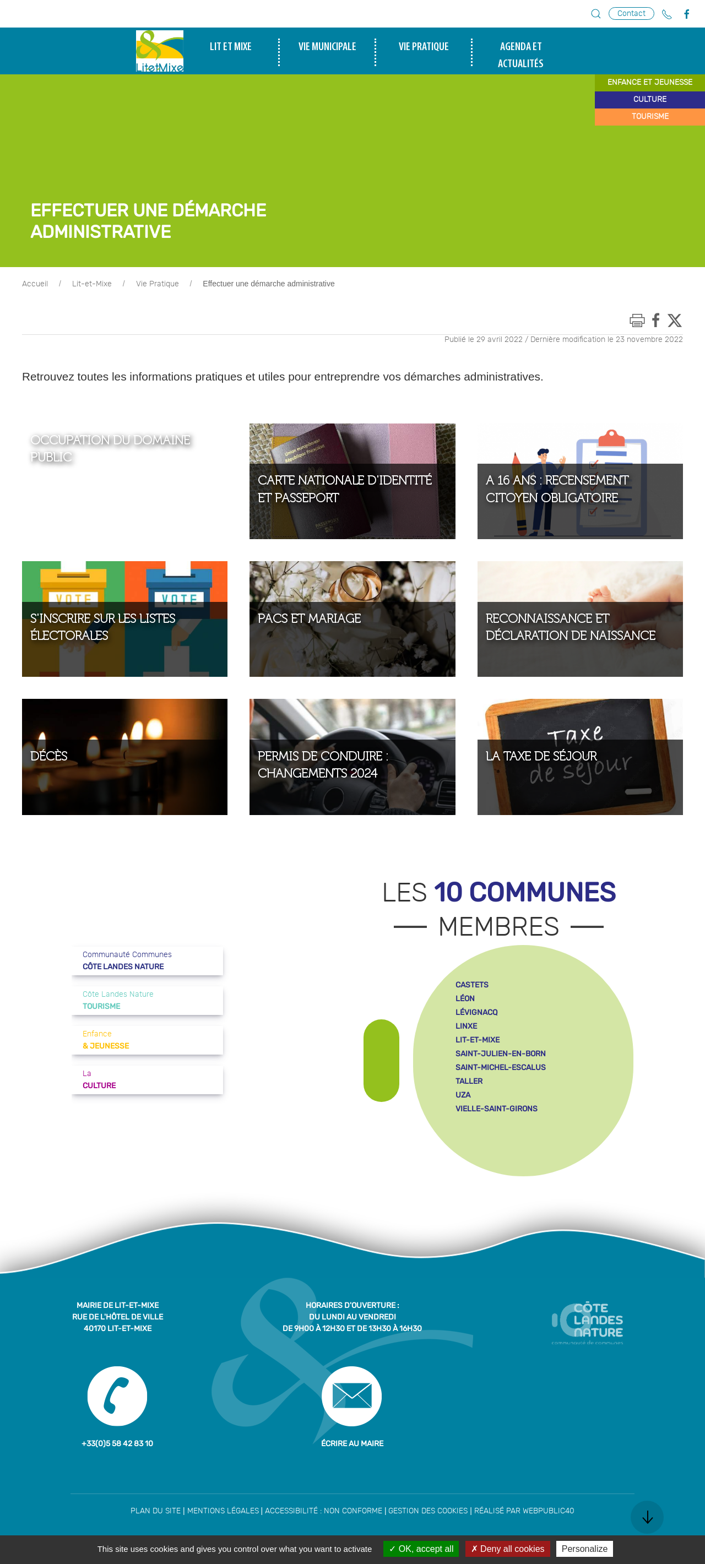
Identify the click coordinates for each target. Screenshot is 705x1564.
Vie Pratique (157, 284)
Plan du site (156, 1511)
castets (472, 985)
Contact (631, 13)
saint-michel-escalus (500, 1067)
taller (468, 1081)
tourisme (650, 117)
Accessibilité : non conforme (323, 1511)
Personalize (585, 1549)
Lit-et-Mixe (92, 284)
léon (465, 998)
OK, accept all (421, 1549)
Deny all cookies (508, 1549)
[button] (595, 13)
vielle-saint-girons (496, 1109)
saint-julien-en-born (500, 1053)
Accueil (35, 284)
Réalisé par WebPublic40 (524, 1511)
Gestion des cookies (428, 1511)
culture (649, 100)
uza (462, 1095)
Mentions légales (223, 1511)
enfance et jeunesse (650, 82)
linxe (466, 1026)
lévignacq (476, 1012)
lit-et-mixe (477, 1040)
